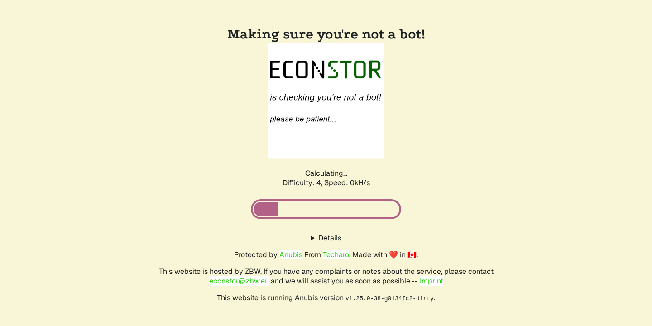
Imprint (431, 281)
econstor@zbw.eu (239, 281)
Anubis (290, 254)
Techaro (336, 254)
